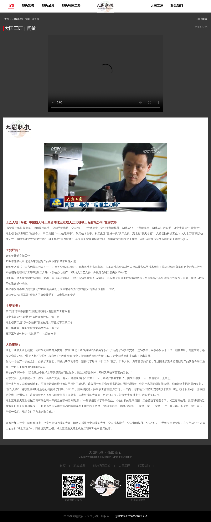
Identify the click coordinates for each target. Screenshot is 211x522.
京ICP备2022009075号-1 (131, 516)
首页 (11, 5)
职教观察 (28, 5)
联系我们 (177, 5)
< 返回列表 (201, 19)
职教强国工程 (71, 5)
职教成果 (48, 5)
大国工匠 (157, 5)
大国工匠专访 (32, 19)
